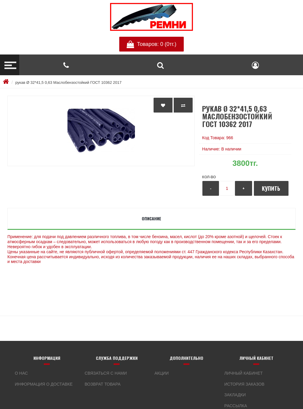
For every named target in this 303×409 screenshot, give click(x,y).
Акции (161, 373)
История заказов (244, 384)
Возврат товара (102, 384)
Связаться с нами (106, 373)
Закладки (235, 394)
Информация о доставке (43, 384)
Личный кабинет (243, 373)
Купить (271, 188)
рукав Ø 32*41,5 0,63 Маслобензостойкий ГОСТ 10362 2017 (68, 82)
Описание (151, 218)
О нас (21, 373)
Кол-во (209, 177)
